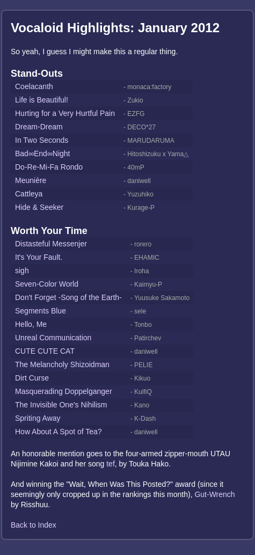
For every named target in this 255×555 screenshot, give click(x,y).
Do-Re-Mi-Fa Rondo (49, 167)
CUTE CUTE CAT (45, 351)
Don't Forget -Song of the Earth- (68, 297)
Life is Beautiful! (41, 100)
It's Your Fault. (38, 257)
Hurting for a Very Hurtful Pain (65, 113)
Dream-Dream (39, 126)
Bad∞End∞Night (42, 153)
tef (110, 463)
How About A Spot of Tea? (58, 431)
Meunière (30, 180)
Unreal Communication (53, 337)
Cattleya (28, 193)
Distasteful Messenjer (51, 243)
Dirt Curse (32, 378)
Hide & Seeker (39, 207)
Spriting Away (38, 418)
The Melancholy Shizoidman (62, 364)
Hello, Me (31, 324)
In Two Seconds (41, 140)
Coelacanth (34, 86)
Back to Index (33, 525)
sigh (22, 270)
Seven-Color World (46, 284)
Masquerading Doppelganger (63, 391)
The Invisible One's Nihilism (61, 404)
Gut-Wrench (214, 494)
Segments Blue (40, 310)
